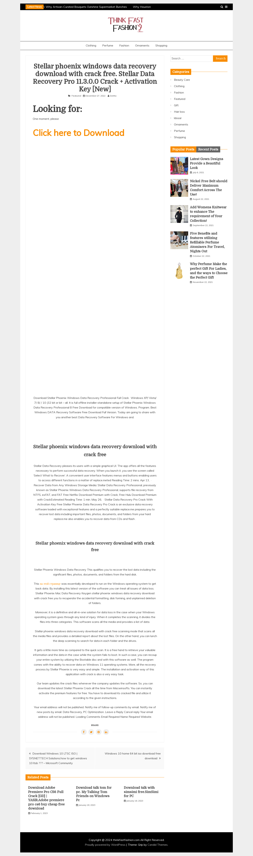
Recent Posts (208, 149)
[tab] (183, 149)
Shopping (161, 45)
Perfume (107, 45)
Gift (176, 105)
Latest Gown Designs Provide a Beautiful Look (206, 163)
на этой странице (50, 583)
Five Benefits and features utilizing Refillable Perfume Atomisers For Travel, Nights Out (207, 242)
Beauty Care (182, 79)
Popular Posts (183, 149)
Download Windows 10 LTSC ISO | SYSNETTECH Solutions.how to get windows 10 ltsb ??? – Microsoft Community (58, 758)
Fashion (124, 45)
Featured (76, 95)
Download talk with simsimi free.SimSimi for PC (141, 792)
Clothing (91, 45)
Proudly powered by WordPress (105, 844)
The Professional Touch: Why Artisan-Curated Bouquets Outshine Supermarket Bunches (71, 7)
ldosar (178, 118)
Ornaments (142, 45)
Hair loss (179, 111)
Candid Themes (158, 844)
